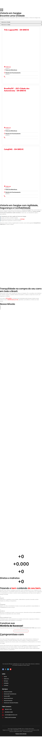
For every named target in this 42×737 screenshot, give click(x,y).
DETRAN (22, 219)
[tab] (21, 597)
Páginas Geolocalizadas (21, 733)
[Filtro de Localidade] (21, 22)
